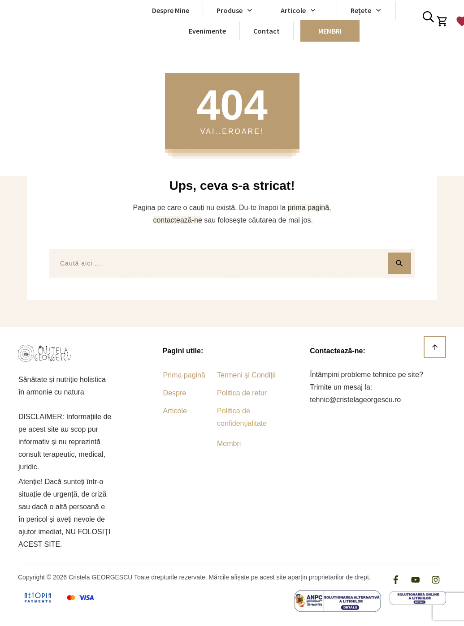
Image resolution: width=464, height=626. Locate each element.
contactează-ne (177, 220)
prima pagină (309, 207)
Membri (229, 443)
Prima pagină (184, 375)
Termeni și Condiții (246, 375)
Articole (175, 411)
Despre (174, 393)
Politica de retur (242, 393)
